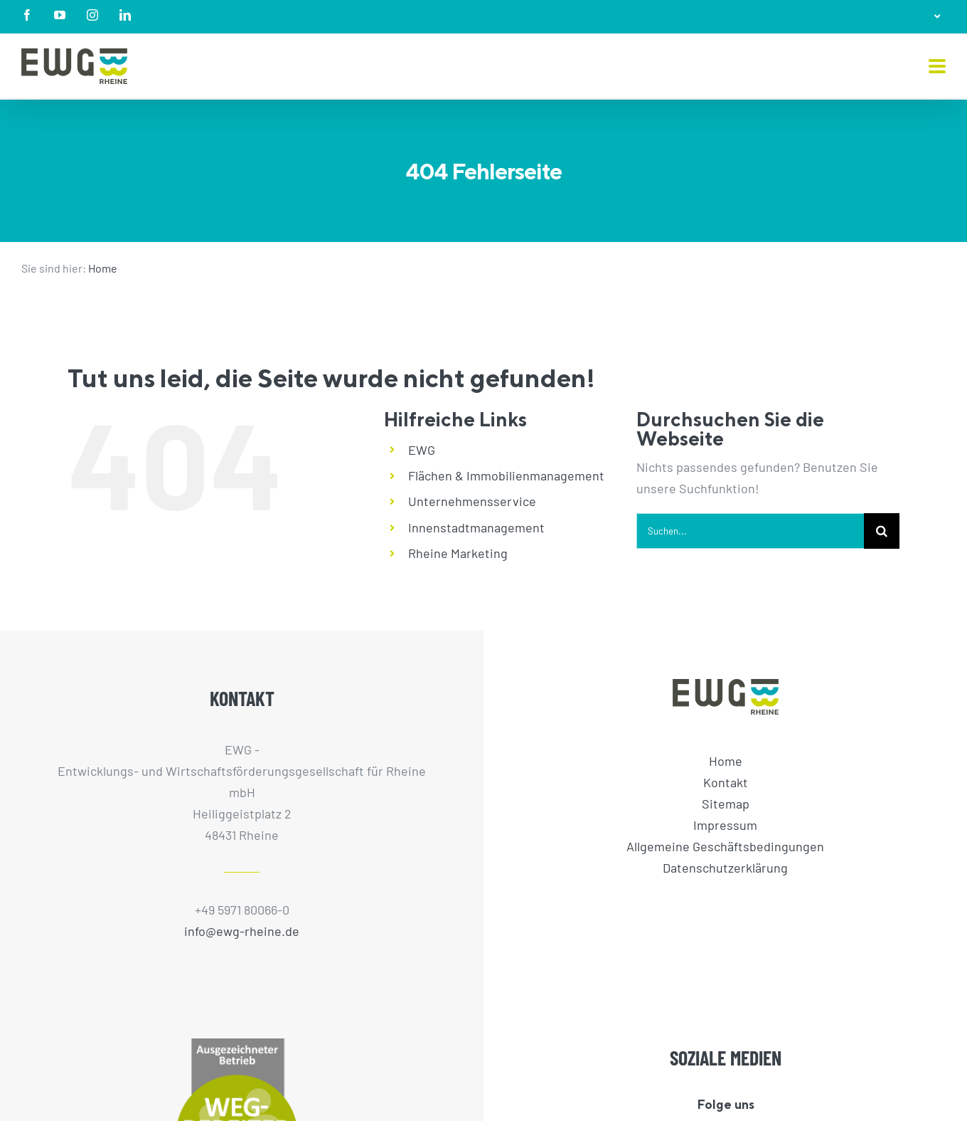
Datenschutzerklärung (725, 867)
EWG (421, 450)
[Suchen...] (750, 531)
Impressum (725, 825)
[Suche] (881, 531)
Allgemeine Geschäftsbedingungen (725, 846)
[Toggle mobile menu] (937, 67)
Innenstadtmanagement (476, 527)
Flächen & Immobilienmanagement (506, 475)
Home (102, 268)
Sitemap (725, 803)
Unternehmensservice (472, 501)
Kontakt (725, 782)
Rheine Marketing (458, 553)
